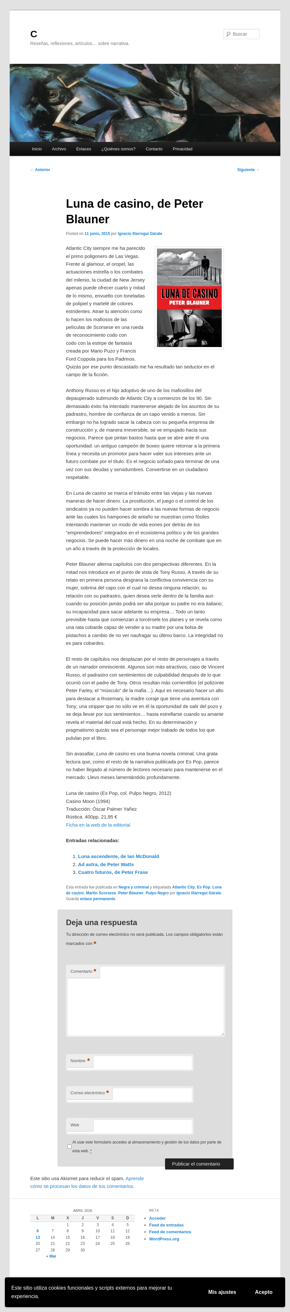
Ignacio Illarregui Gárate (140, 233)
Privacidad (183, 148)
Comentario (83, 971)
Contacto (154, 148)
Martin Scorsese (101, 893)
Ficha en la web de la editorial (98, 825)
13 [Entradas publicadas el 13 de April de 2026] (38, 1237)
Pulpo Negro (157, 893)
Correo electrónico (90, 1093)
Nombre (80, 1061)
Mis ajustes (222, 1292)
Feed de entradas (166, 1225)
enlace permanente (97, 899)
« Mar (51, 1256)
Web (75, 1124)
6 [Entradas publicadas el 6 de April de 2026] (38, 1231)
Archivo (59, 148)
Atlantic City (183, 887)
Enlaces (83, 148)
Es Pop (203, 887)
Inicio (37, 148)
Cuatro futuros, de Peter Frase (113, 872)
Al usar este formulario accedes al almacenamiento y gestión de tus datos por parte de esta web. (146, 1146)
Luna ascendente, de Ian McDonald (118, 856)
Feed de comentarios (170, 1231)
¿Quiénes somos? (118, 148)
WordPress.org (164, 1239)
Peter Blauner (130, 893)
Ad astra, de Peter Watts (106, 864)
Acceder (157, 1218)
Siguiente (248, 170)
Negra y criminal (134, 887)
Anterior (40, 170)
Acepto (264, 1292)
